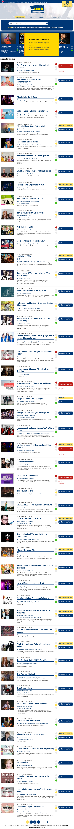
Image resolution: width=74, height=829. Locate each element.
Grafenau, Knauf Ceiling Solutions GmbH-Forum (31, 494)
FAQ (18, 2)
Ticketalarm (41, 17)
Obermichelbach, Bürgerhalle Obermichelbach (30, 635)
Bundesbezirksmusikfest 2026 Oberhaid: (28, 201)
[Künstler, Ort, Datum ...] (28, 24)
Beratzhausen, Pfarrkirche (25, 765)
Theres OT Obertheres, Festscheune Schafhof (30, 145)
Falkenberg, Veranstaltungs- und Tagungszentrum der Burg (33, 341)
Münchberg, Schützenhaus (25, 465)
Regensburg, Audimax (24, 278)
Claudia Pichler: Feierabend (6, 47)
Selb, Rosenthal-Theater (25, 293)
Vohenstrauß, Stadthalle (25, 357)
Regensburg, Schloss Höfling (26, 739)
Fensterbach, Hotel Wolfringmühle (27, 794)
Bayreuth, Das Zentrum (25, 217)
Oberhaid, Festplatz (24, 203)
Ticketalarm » (61, 71)
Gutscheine (54, 17)
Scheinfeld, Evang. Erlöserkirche (27, 401)
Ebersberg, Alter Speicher (25, 188)
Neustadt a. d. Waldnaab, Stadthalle (28, 663)
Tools (31, 2)
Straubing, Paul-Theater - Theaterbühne (29, 159)
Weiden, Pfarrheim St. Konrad (26, 478)
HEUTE (31, 17)
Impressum (43, 2)
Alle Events (20, 17)
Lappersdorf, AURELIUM (25, 523)
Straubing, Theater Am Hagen (26, 386)
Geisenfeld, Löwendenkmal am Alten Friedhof (30, 649)
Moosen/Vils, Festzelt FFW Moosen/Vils (29, 601)
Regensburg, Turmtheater (25, 114)
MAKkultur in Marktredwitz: (24, 706)
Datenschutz (32, 827)
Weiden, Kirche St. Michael (26, 781)
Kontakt (36, 2)
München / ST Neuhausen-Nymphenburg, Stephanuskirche (34, 433)
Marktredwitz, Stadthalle (25, 708)
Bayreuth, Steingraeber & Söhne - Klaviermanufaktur (32, 261)
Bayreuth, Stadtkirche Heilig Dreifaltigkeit (29, 131)
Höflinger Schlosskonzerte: (24, 737)
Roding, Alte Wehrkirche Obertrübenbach (29, 677)
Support (26, 2)
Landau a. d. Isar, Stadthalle (26, 230)
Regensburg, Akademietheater (26, 70)
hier (48, 49)
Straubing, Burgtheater (24, 508)
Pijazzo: (19, 259)
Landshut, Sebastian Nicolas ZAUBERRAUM (30, 617)
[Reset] (47, 24)
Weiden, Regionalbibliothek (26, 571)
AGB (22, 2)
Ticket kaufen (64, 80)
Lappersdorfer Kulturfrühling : (25, 521)
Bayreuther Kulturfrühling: (24, 215)
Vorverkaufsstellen (10, 2)
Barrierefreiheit (41, 827)
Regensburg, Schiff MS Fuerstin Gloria (28, 586)
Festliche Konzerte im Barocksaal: (26, 415)
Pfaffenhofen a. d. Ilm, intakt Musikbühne (29, 174)
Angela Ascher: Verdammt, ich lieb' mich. (62, 48)
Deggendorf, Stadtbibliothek (26, 85)
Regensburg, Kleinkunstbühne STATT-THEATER (31, 100)
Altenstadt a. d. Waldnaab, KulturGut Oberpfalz (31, 812)
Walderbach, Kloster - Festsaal (26, 417)
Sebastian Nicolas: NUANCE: (25, 615)
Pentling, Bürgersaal (24, 374)
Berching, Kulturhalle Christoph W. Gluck (29, 308)
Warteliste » (61, 70)
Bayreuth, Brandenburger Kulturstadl (28, 244)
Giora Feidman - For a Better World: (26, 129)
